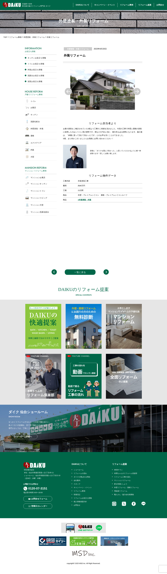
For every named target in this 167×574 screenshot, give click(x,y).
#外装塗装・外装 (84, 200)
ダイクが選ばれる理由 (82, 477)
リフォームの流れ (80, 473)
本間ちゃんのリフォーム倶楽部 (125, 473)
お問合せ (160, 5)
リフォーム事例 (126, 5)
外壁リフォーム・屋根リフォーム (126, 487)
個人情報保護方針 (80, 502)
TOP (5, 37)
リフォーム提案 (144, 5)
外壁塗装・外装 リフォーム (78, 49)
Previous (68, 91)
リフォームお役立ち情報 (83, 498)
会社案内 (77, 480)
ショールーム (79, 470)
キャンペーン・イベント (104, 5)
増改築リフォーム (120, 491)
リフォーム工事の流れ (122, 477)
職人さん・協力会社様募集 (124, 494)
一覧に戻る (80, 272)
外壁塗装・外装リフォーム (34, 37)
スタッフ (77, 484)
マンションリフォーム (122, 480)
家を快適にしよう (120, 484)
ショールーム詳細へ (23, 437)
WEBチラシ (118, 470)
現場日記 (77, 494)
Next (137, 91)
